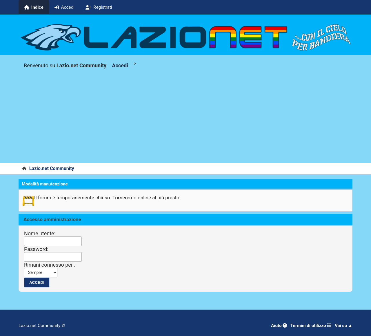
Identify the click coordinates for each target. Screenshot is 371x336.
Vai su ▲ (343, 325)
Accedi (120, 65)
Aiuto (279, 325)
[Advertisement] (185, 119)
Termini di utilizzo (311, 325)
